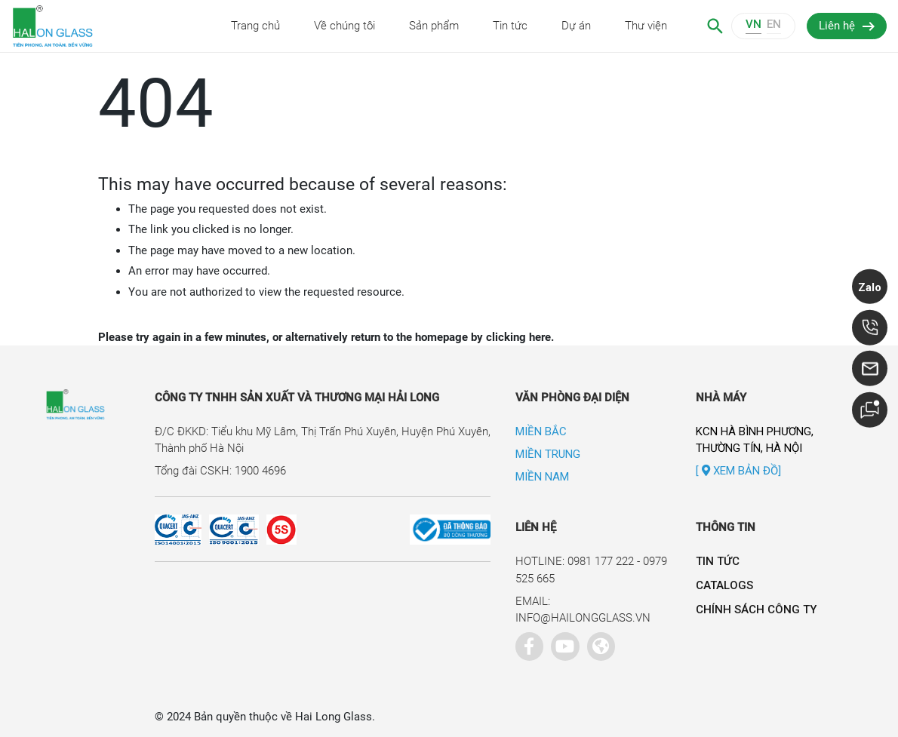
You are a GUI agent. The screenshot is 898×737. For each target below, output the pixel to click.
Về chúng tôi (344, 25)
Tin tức (510, 25)
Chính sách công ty (756, 609)
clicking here (518, 337)
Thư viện (646, 25)
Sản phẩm (434, 25)
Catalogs (724, 585)
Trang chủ (255, 25)
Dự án (576, 25)
